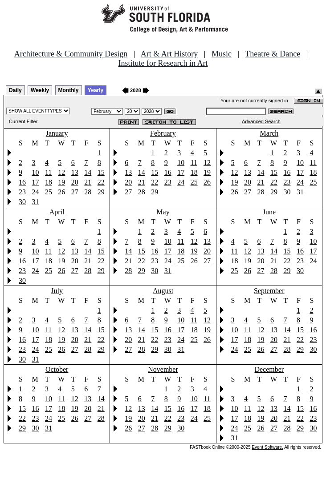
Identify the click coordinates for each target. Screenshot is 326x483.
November (163, 369)
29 (101, 192)
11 (48, 172)
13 (74, 172)
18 (48, 182)
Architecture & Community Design (70, 53)
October (57, 369)
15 (101, 172)
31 (35, 201)
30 (22, 201)
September (269, 290)
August (163, 290)
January (57, 133)
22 (101, 182)
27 (74, 192)
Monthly (68, 90)
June (269, 212)
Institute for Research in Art (163, 63)
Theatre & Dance (272, 53)
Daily (15, 90)
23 (22, 192)
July (57, 290)
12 (61, 172)
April (57, 212)
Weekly (40, 90)
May (162, 212)
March (269, 133)
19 (61, 182)
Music (222, 53)
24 (35, 192)
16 (22, 182)
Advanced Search (261, 121)
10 (35, 172)
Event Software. (267, 447)
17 (35, 182)
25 (48, 192)
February (163, 133)
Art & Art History (169, 53)
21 (87, 182)
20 (74, 182)
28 (87, 192)
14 (87, 172)
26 (61, 192)
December (269, 369)
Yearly (95, 90)
